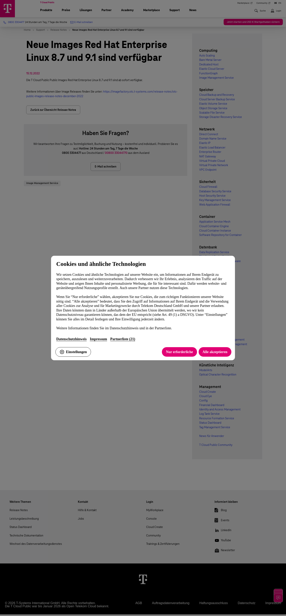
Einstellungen (73, 352)
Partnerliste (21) (122, 339)
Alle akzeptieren (215, 352)
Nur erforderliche (179, 352)
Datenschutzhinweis (71, 339)
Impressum (98, 339)
